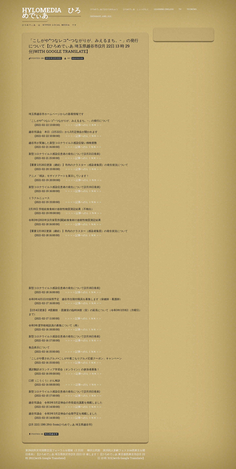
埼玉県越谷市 (51, 434)
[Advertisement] (85, 89)
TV (180, 9)
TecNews (192, 9)
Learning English (163, 9)
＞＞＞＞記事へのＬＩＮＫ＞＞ (83, 125)
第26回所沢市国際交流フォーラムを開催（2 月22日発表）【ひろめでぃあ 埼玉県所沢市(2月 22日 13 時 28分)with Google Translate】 (55, 454)
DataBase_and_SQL (100, 16)
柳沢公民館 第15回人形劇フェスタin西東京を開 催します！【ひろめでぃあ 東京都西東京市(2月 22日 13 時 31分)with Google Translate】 (115, 454)
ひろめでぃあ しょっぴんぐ (136, 9)
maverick (77, 58)
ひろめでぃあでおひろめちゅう (104, 9)
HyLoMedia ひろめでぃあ (51, 13)
